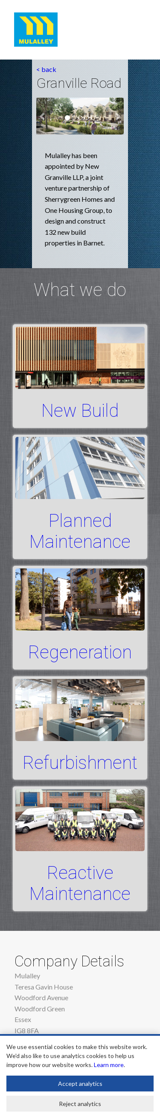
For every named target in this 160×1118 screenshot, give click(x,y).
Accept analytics (80, 1083)
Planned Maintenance (80, 531)
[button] (42, 116)
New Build (80, 410)
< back (46, 69)
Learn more (109, 1064)
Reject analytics (80, 1103)
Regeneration (80, 652)
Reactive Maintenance (80, 883)
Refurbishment (80, 762)
